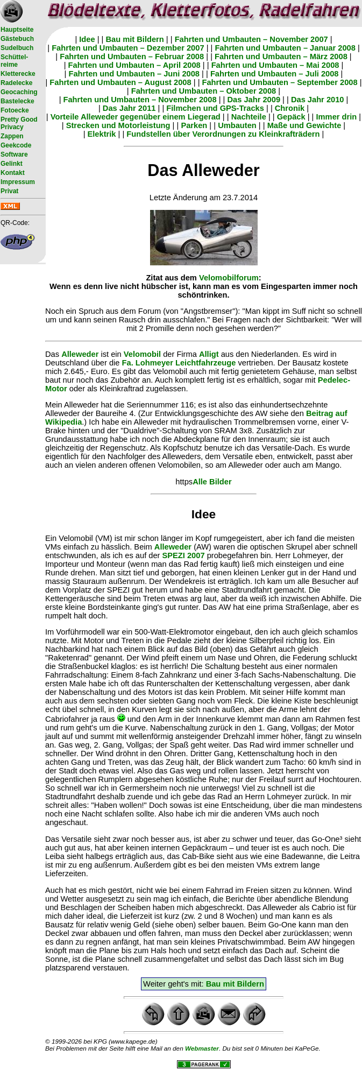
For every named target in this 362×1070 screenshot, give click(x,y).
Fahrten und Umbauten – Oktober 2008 (203, 91)
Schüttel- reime (14, 60)
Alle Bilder (212, 481)
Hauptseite (17, 29)
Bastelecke (17, 101)
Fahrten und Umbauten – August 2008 (120, 82)
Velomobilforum (229, 277)
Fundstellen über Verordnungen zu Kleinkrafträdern (223, 134)
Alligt (209, 354)
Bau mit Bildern (134, 39)
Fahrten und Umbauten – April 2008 (134, 65)
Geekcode (16, 145)
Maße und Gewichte (304, 125)
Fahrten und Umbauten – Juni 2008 (134, 73)
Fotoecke (15, 110)
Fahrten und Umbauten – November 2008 (140, 99)
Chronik (289, 108)
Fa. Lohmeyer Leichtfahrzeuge (179, 362)
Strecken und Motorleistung (118, 125)
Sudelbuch (17, 48)
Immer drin (336, 116)
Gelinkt (12, 163)
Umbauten (237, 125)
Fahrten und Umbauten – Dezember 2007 (128, 48)
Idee (87, 39)
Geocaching (19, 92)
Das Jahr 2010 (317, 99)
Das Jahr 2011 (129, 108)
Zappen (12, 136)
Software (14, 154)
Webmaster (202, 1048)
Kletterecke (18, 74)
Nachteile (248, 116)
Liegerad (204, 116)
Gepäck (291, 116)
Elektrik (102, 134)
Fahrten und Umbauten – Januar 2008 (285, 48)
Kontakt (13, 173)
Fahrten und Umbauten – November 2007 (251, 39)
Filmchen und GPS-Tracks (215, 108)
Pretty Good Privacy (19, 123)
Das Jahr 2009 (253, 99)
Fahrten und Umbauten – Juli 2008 (274, 73)
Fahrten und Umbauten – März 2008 (281, 56)
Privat (9, 191)
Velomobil (142, 354)
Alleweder (79, 354)
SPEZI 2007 (183, 555)
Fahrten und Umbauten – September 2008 (280, 82)
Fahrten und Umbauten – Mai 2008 (275, 65)
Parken (194, 125)
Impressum (18, 182)
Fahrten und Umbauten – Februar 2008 (132, 56)
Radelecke (16, 83)
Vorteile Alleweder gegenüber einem (119, 116)
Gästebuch (17, 39)
